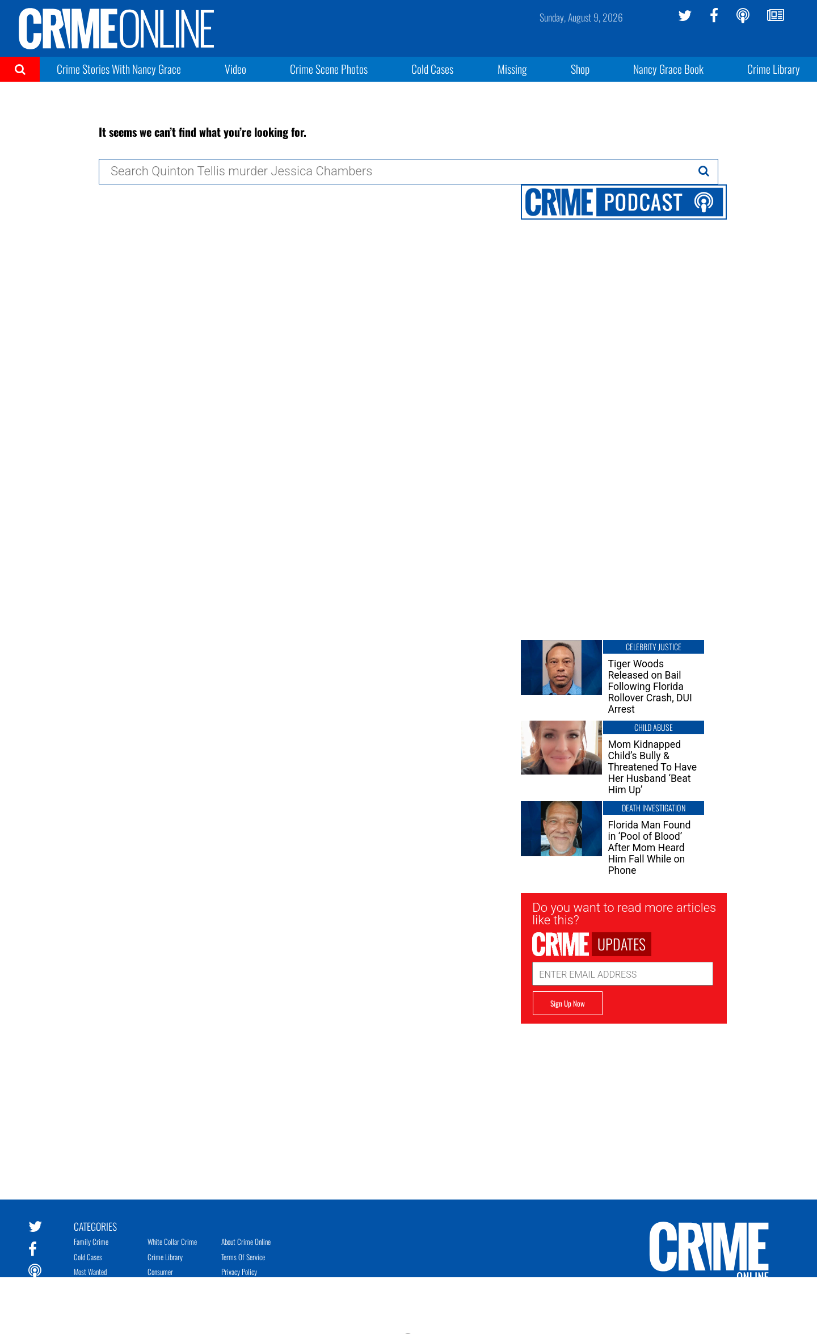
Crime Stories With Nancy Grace (119, 68)
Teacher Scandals (169, 1301)
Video (235, 68)
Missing (512, 68)
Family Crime (91, 1241)
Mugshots (160, 1286)
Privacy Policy (239, 1271)
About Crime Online (246, 1241)
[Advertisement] (624, 1103)
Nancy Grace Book (668, 68)
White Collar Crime (172, 1241)
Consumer (160, 1271)
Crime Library (773, 68)
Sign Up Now (567, 1003)
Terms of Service (243, 1257)
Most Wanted (90, 1271)
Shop (580, 68)
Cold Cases (432, 68)
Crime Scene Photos (329, 68)
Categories (95, 1225)
